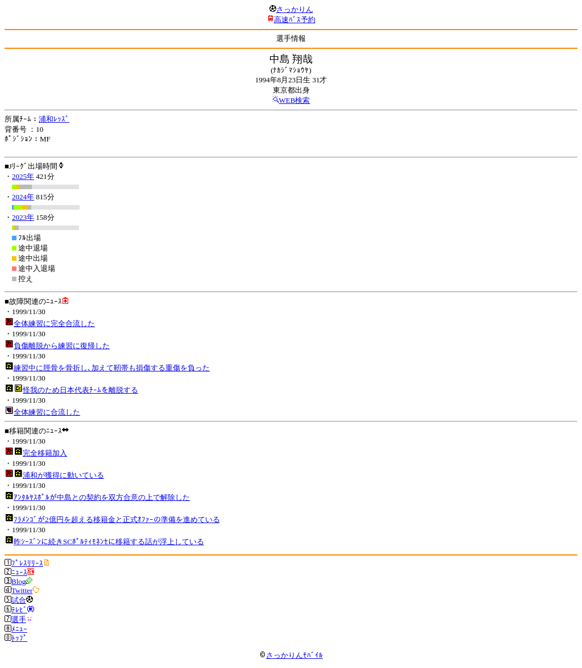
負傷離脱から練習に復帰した (62, 345)
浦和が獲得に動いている (63, 475)
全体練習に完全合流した (54, 323)
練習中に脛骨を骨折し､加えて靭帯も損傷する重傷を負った (112, 368)
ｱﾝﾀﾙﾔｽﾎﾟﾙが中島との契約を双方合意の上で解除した (102, 497)
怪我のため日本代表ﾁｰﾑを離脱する (80, 390)
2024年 (23, 197)
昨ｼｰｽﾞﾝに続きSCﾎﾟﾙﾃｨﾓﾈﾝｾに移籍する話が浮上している (109, 541)
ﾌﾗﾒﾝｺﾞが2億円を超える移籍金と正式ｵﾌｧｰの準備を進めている (117, 519)
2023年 (23, 217)
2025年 (23, 176)
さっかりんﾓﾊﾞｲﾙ (291, 655)
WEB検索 (294, 100)
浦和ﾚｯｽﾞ (54, 119)
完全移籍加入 (45, 453)
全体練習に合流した (47, 412)
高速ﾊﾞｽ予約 (294, 19)
